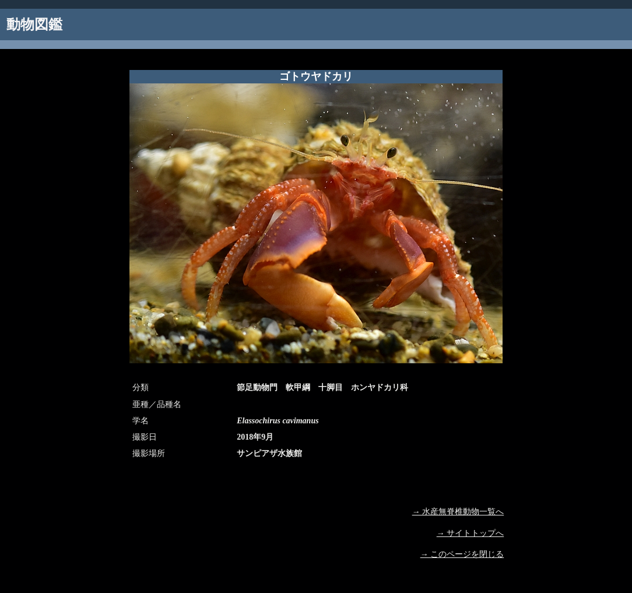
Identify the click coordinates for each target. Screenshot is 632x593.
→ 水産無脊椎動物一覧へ (458, 511)
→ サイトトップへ (470, 533)
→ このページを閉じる (462, 554)
